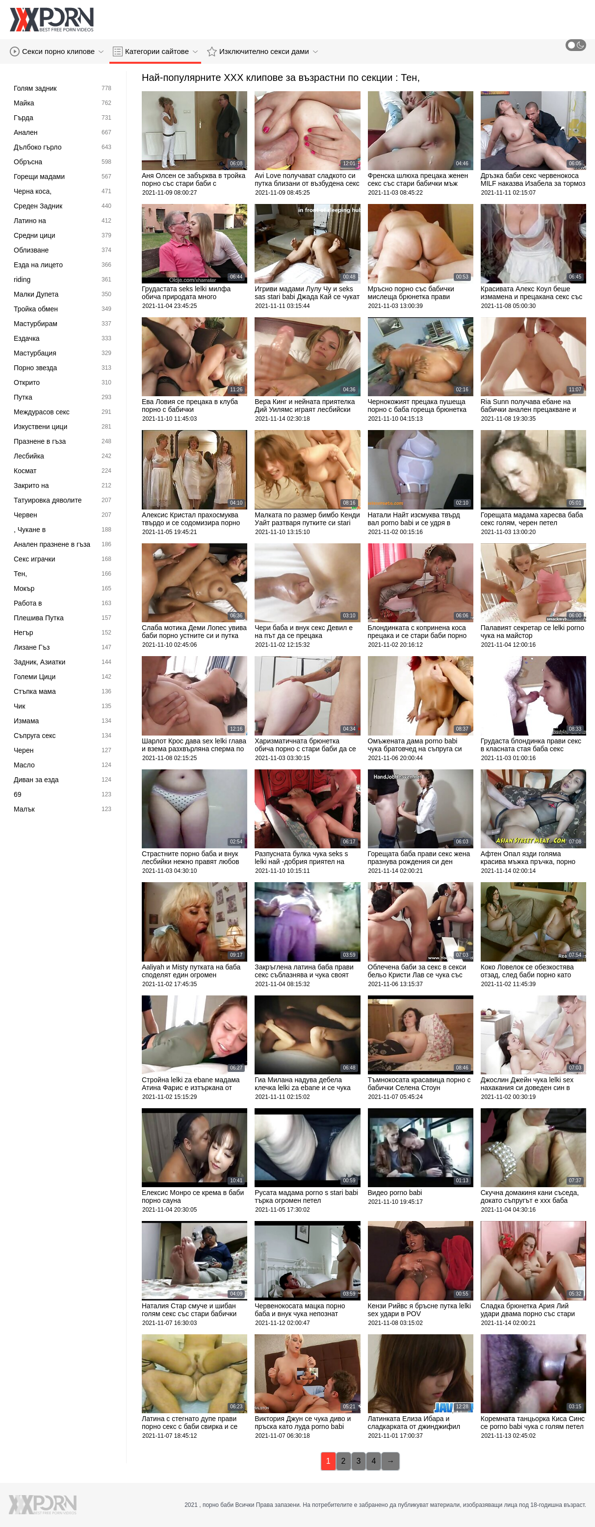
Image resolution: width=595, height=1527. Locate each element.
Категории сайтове (155, 51)
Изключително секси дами (262, 51)
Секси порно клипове (56, 51)
